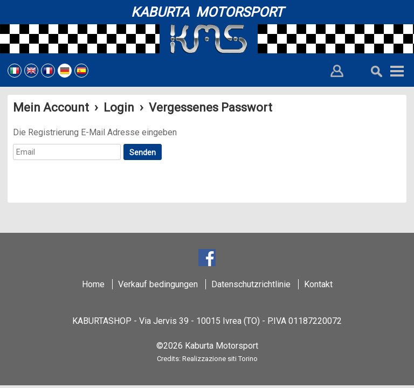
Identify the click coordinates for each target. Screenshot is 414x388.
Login (119, 107)
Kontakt (318, 284)
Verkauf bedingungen (158, 284)
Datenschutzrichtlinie (251, 284)
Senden (142, 152)
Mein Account (51, 107)
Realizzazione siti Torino (220, 359)
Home (93, 284)
